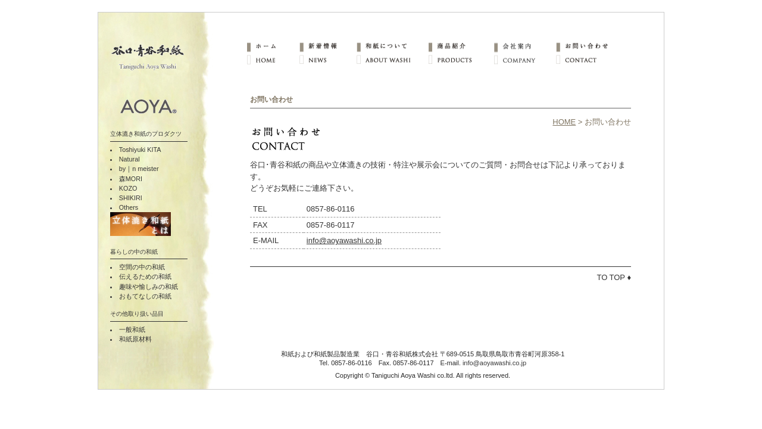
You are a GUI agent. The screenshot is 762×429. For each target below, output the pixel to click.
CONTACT (586, 60)
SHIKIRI (130, 197)
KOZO (128, 188)
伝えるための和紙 (145, 276)
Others (128, 207)
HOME (272, 60)
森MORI (130, 178)
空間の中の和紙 (142, 267)
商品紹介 (460, 46)
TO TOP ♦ (614, 277)
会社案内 (524, 46)
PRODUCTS (460, 60)
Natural (129, 159)
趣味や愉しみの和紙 (148, 286)
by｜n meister (139, 168)
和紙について (391, 46)
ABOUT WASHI (391, 60)
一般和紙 (132, 329)
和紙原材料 (135, 339)
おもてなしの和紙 (145, 296)
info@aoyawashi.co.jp (344, 240)
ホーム (272, 46)
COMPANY (524, 60)
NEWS (327, 60)
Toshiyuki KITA (140, 149)
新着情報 (327, 46)
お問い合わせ (586, 46)
